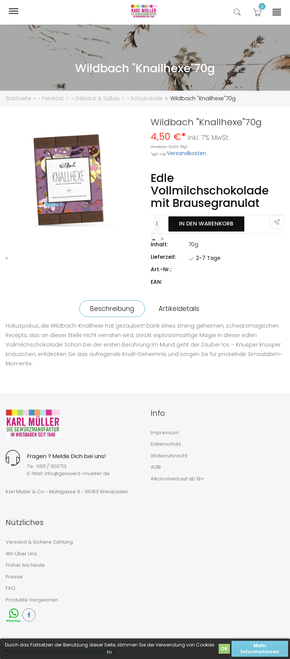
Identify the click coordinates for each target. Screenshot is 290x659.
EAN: (156, 281)
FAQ (10, 587)
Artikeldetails (180, 308)
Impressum (165, 432)
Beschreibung (111, 308)
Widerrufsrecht (169, 455)
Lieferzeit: (163, 256)
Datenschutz (166, 443)
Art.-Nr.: (161, 269)
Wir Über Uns (21, 553)
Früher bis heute (25, 564)
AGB (156, 467)
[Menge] (156, 223)
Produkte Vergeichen (32, 599)
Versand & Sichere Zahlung (39, 541)
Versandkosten (186, 153)
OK (224, 648)
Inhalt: (159, 244)
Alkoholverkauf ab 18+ (177, 478)
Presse (14, 576)
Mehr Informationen (260, 648)
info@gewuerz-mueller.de (77, 473)
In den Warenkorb (205, 223)
